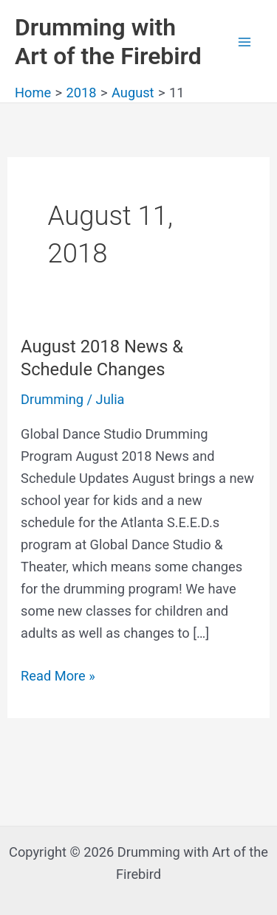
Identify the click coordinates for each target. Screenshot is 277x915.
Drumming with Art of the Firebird (108, 41)
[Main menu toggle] (245, 41)
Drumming (52, 399)
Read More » (58, 676)
